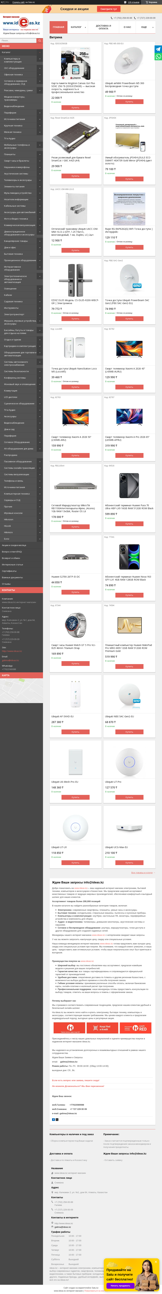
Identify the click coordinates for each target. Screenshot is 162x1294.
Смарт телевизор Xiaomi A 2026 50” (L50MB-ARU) (71, 438)
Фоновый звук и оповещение (20, 384)
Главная (58, 27)
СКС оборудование (14, 68)
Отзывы (6, 583)
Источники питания (14, 119)
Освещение (10, 288)
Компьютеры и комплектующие (13, 60)
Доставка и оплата (103, 27)
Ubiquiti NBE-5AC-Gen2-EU (119, 716)
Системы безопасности (16, 371)
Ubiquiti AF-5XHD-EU (62, 716)
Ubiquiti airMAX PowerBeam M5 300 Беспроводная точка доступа (124, 85)
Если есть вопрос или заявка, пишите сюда (75, 1080)
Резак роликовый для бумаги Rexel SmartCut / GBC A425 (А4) (71, 159)
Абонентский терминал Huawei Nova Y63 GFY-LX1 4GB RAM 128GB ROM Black (128, 578)
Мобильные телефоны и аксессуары (17, 146)
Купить (75, 107)
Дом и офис (10, 247)
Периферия (10, 112)
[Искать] (39, 40)
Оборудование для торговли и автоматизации (20, 354)
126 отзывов (133, 2)
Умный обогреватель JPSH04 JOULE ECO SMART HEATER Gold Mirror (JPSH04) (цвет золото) (128, 160)
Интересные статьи (12, 564)
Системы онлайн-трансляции (19, 467)
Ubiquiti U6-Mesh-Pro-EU (64, 781)
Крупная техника (13, 125)
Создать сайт (18, 2)
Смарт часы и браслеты (16, 160)
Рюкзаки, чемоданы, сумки (18, 90)
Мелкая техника (12, 131)
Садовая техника (13, 301)
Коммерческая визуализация (19, 225)
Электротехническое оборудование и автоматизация (15, 279)
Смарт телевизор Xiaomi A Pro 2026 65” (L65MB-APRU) (127, 438)
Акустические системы (16, 173)
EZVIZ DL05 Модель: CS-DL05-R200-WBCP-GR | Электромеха (75, 302)
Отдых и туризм (12, 339)
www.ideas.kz (80, 888)
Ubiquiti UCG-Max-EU (116, 847)
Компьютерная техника (17, 493)
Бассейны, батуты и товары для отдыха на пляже (19, 332)
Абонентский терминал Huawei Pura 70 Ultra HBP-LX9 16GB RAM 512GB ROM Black (129, 507)
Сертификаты (9, 570)
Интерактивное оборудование (12, 268)
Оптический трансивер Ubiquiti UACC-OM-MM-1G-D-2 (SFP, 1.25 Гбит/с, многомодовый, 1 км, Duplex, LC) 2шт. (74, 231)
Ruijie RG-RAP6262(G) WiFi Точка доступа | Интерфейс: (129, 230)
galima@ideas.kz (10, 660)
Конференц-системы (15, 377)
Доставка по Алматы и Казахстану (69, 1160)
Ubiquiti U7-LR (59, 847)
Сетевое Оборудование (17, 442)
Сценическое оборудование (19, 403)
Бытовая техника (13, 253)
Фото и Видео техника (16, 218)
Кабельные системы (15, 205)
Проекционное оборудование (20, 260)
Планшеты (9, 154)
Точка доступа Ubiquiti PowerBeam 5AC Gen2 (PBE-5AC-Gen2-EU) (127, 302)
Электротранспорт (14, 314)
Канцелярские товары (16, 240)
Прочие (8, 506)
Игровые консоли (13, 512)
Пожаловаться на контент (96, 1291)
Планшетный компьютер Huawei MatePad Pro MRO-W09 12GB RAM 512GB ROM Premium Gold (128, 648)
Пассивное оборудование (18, 461)
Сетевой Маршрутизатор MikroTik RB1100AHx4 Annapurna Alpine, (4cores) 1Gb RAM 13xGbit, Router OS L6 (73, 508)
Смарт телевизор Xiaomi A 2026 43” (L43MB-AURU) (125, 370)
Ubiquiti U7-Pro (113, 781)
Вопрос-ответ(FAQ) (12, 551)
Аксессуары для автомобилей (19, 212)
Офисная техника (13, 74)
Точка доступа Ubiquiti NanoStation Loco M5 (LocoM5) (74, 370)
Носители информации (16, 199)
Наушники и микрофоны (17, 167)
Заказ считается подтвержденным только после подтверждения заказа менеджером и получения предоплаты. (127, 1143)
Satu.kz (95, 1288)
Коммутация (10, 390)
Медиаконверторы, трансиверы (14, 98)
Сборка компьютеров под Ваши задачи (72, 1140)
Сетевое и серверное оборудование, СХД (15, 82)
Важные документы (12, 577)
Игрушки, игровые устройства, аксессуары (20, 322)
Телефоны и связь (13, 480)
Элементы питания (14, 186)
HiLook (7, 525)
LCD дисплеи (10, 397)
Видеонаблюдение (14, 106)
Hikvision (8, 519)
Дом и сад (9, 429)
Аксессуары (10, 416)
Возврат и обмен (11, 558)
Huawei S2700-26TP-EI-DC (65, 576)
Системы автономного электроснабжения (16, 363)
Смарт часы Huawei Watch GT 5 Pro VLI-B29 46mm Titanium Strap (73, 647)
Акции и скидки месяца (14, 545)
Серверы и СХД (12, 500)
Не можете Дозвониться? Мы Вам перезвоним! (78, 1086)
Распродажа (10, 455)
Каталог (6, 52)
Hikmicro (8, 532)
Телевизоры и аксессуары (18, 180)
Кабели (8, 294)
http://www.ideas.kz (12, 651)
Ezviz (6, 538)
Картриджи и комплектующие (20, 346)
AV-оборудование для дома (18, 448)
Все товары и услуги (142, 872)
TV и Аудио (9, 138)
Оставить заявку (113, 1160)
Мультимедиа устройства (17, 192)
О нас (127, 27)
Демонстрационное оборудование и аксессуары (19, 233)
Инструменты (11, 307)
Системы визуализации (16, 474)
